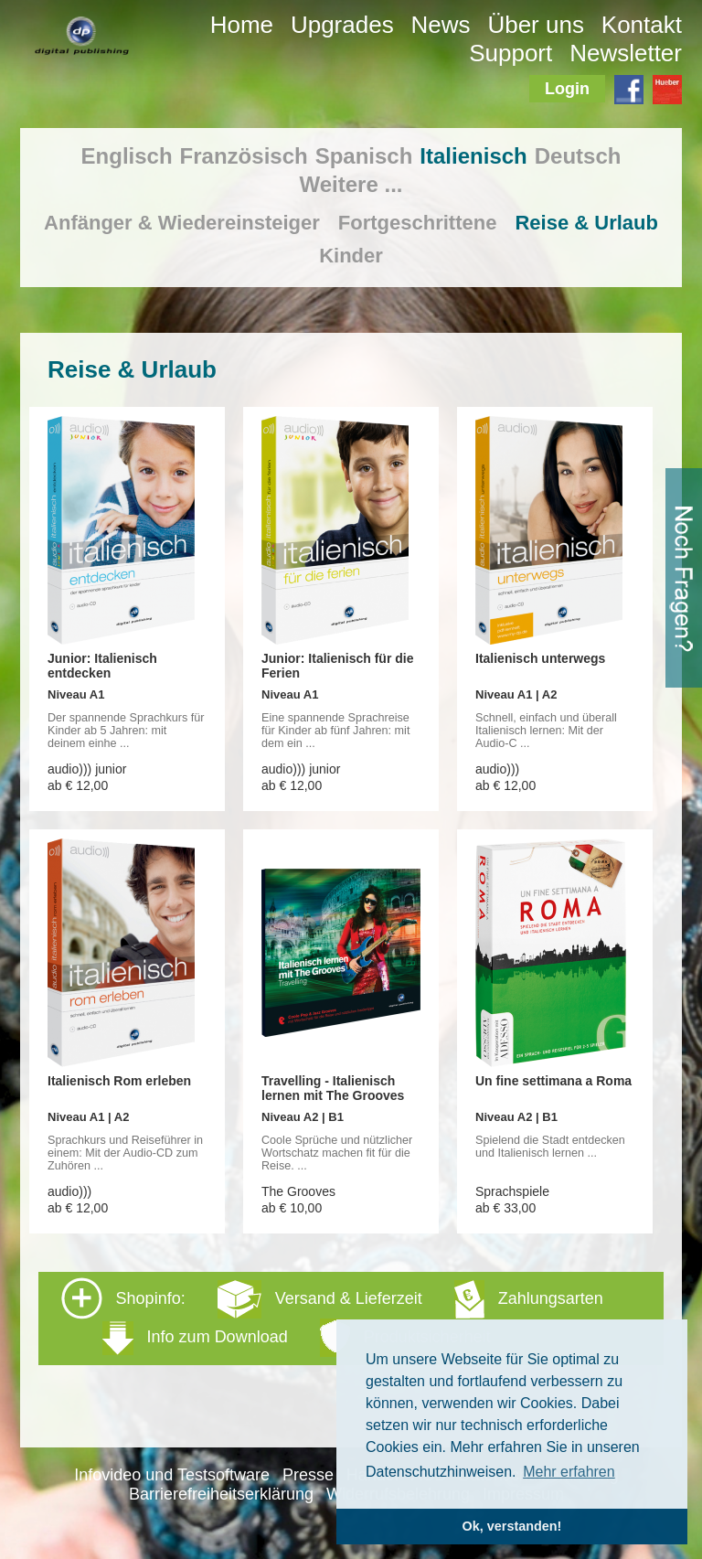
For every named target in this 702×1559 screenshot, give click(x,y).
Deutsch (578, 156)
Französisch (244, 156)
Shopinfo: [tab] (332, 1317)
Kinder (351, 255)
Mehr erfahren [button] (569, 1471)
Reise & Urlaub (586, 222)
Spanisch (364, 156)
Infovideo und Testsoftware (172, 1475)
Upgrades (342, 24)
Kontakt (641, 24)
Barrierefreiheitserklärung (221, 1494)
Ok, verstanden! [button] (512, 1526)
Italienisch (473, 156)
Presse (308, 1475)
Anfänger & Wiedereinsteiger (182, 222)
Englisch (127, 156)
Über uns (535, 24)
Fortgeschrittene (417, 222)
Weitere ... (351, 184)
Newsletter (625, 53)
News (441, 24)
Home (241, 24)
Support (510, 53)
